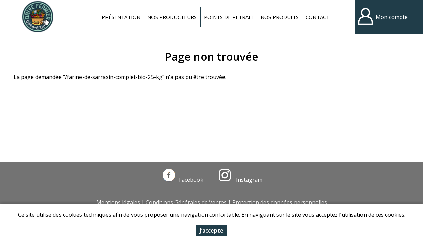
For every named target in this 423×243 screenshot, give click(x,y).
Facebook (183, 179)
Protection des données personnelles (279, 202)
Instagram (240, 179)
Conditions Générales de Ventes (186, 202)
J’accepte (212, 233)
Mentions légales (118, 202)
